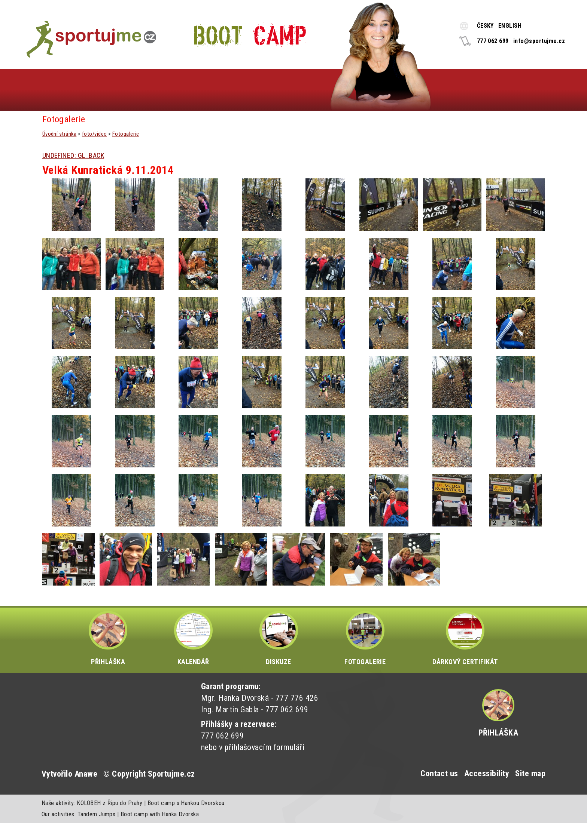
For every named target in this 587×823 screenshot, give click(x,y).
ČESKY (485, 25)
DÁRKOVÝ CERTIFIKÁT (465, 638)
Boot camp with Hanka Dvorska (160, 814)
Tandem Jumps (96, 814)
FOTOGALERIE (365, 638)
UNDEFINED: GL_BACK (73, 155)
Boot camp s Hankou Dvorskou (186, 803)
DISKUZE (278, 638)
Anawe (85, 774)
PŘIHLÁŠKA (108, 638)
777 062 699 (493, 40)
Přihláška (498, 732)
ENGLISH (509, 25)
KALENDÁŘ (193, 638)
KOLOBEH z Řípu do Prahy (109, 803)
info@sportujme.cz (539, 40)
